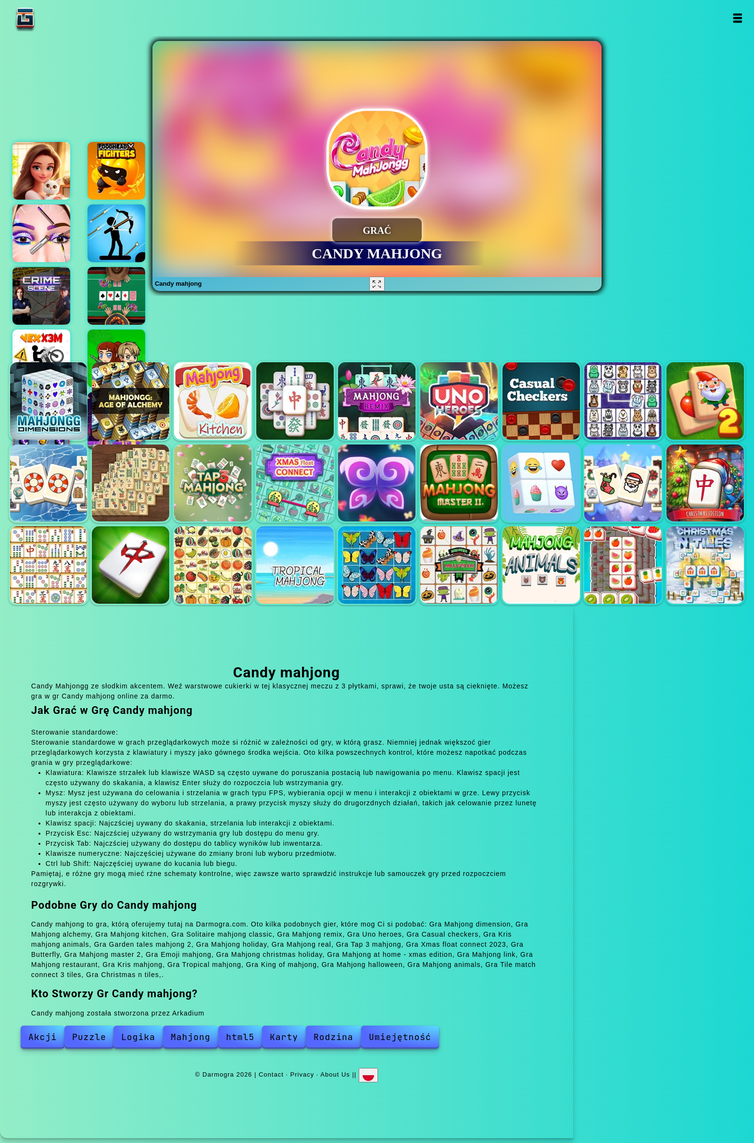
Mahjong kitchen (212, 401)
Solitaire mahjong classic (295, 401)
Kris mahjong (212, 565)
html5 (240, 1036)
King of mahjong (376, 565)
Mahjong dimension (49, 401)
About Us (335, 1074)
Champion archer (116, 233)
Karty (284, 1036)
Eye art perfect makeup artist (41, 233)
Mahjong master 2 (459, 483)
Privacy (302, 1074)
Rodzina (333, 1036)
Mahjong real (130, 483)
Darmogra (55, 18)
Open (737, 18)
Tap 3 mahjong (212, 483)
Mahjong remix (376, 401)
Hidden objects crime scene (41, 296)
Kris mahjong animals (623, 401)
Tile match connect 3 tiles (623, 565)
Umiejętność (400, 1036)
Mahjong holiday (49, 483)
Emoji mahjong (541, 483)
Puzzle (89, 1036)
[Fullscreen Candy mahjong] (377, 284)
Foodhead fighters (116, 171)
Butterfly (376, 483)
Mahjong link (49, 565)
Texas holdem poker (116, 296)
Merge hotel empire (41, 171)
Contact (271, 1074)
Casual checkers (541, 401)
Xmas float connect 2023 (295, 483)
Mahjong (191, 1036)
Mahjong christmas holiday (623, 483)
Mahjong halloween (459, 565)
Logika (138, 1036)
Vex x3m (41, 358)
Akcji (42, 1036)
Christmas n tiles (705, 565)
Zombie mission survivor (116, 358)
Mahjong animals (541, 565)
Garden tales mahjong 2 (705, 401)
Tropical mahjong (295, 565)
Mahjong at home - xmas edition (705, 483)
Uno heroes (459, 401)
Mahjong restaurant (130, 565)
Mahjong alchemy (130, 401)
